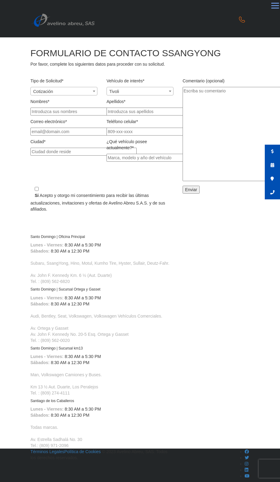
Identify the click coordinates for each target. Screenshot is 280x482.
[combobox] (63, 91)
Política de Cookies (82, 451)
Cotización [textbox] (43, 91)
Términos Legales (47, 451)
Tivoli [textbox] (114, 91)
